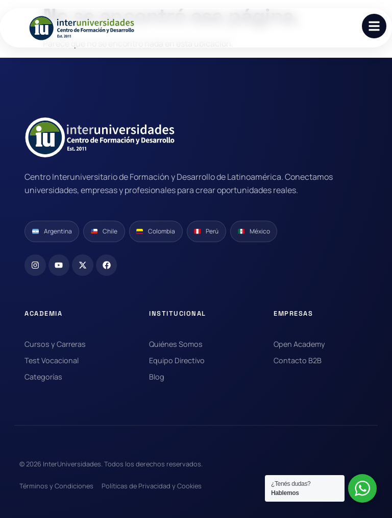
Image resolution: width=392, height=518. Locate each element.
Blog (156, 377)
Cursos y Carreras (55, 344)
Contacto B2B (298, 360)
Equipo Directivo (177, 360)
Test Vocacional (51, 360)
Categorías (43, 377)
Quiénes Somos (176, 344)
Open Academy (299, 344)
